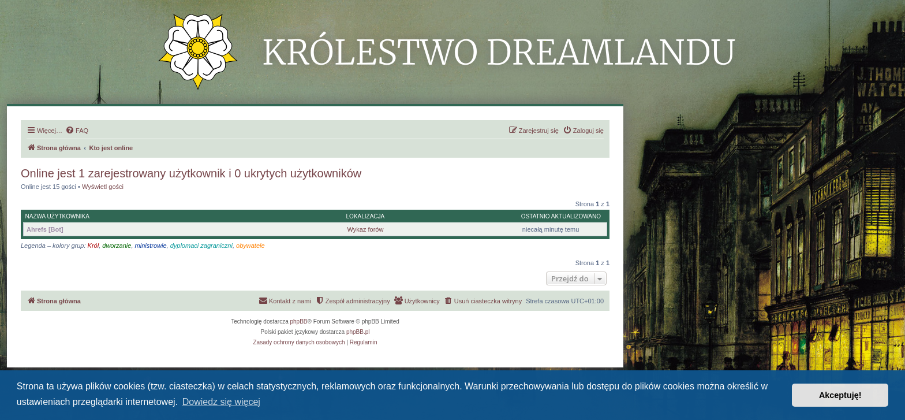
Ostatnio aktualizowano (561, 216)
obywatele (250, 245)
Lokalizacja (365, 216)
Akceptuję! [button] (840, 395)
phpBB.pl (358, 332)
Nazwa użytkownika (57, 216)
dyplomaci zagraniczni (201, 245)
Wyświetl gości (103, 186)
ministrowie (151, 245)
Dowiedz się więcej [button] (221, 402)
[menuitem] (76, 130)
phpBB (299, 321)
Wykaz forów (365, 229)
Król (93, 245)
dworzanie (116, 245)
